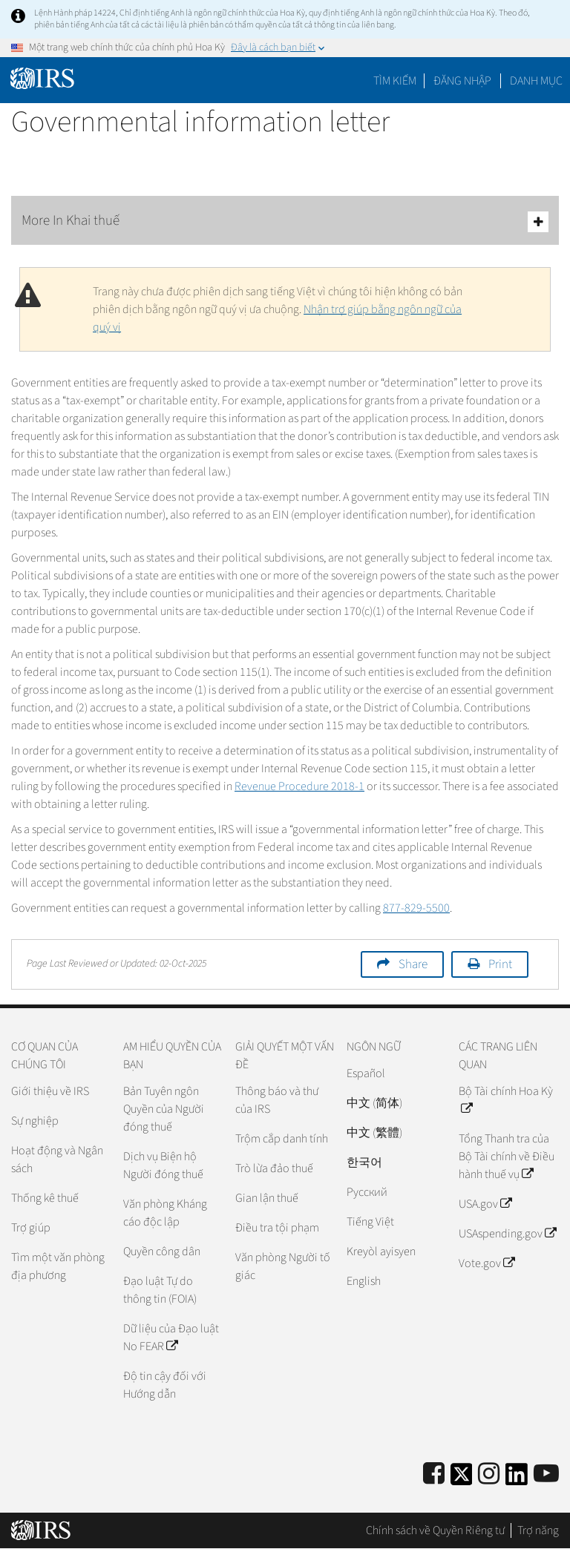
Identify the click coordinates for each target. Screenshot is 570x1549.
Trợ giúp (30, 1228)
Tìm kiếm (394, 80)
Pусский (367, 1192)
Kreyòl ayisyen (381, 1251)
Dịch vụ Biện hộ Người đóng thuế (163, 1165)
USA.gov (485, 1204)
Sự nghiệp (35, 1121)
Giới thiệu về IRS (50, 1091)
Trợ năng (538, 1530)
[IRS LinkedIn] (516, 1479)
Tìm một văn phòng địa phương (58, 1266)
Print (500, 964)
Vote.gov (486, 1263)
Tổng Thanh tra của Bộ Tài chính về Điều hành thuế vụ (506, 1157)
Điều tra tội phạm (277, 1228)
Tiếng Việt (370, 1222)
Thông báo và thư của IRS (276, 1100)
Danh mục (536, 80)
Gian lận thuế (266, 1198)
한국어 (364, 1162)
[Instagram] (488, 1474)
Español (366, 1073)
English (364, 1281)
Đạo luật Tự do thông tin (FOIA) (160, 1290)
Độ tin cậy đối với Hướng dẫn (164, 1385)
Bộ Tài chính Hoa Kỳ (506, 1100)
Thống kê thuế (45, 1198)
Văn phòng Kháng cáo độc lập (165, 1213)
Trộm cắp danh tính (281, 1139)
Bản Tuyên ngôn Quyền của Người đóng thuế (163, 1109)
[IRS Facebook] (434, 1474)
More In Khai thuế (285, 221)
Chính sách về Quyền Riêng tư (435, 1530)
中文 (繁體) (374, 1133)
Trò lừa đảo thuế (274, 1168)
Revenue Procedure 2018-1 (299, 786)
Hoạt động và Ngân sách (57, 1159)
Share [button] (413, 964)
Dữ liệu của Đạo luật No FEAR (171, 1338)
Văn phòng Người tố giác (282, 1266)
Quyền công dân (161, 1251)
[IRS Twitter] (462, 1479)
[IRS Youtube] (546, 1474)
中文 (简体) (374, 1103)
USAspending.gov (507, 1234)
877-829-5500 (416, 908)
